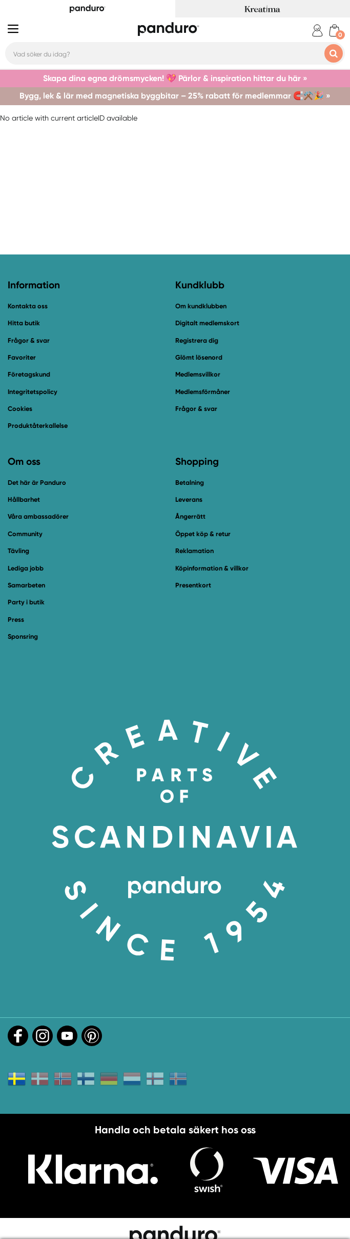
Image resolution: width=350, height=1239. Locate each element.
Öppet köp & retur (203, 534)
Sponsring (23, 636)
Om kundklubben (201, 306)
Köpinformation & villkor (212, 568)
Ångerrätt (190, 516)
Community (25, 534)
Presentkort (193, 585)
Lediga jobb (26, 568)
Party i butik (26, 602)
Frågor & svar (29, 340)
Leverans (188, 499)
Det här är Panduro (37, 482)
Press (16, 619)
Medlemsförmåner (202, 392)
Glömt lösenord (198, 357)
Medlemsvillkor (197, 374)
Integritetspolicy (32, 392)
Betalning (189, 482)
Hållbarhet (24, 499)
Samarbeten (26, 585)
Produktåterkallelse (38, 425)
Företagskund (29, 374)
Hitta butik (24, 323)
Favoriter (22, 357)
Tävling (18, 551)
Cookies (20, 408)
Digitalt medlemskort (207, 323)
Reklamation (194, 551)
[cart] (334, 30)
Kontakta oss (28, 306)
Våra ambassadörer (38, 516)
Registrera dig (196, 340)
